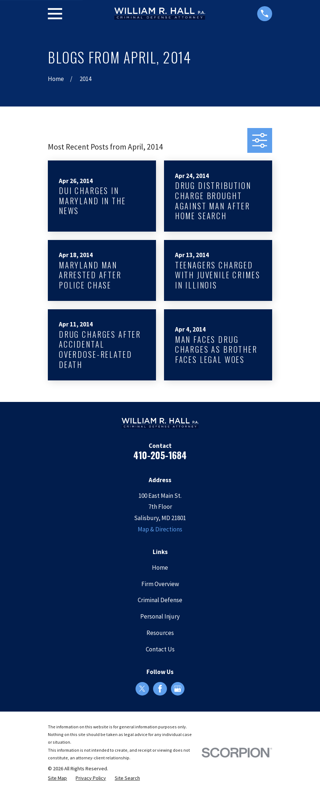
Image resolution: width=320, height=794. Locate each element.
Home (160, 567)
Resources (160, 633)
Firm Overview (160, 584)
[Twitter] (142, 688)
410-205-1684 (160, 455)
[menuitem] (57, 778)
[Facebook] (160, 688)
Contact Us (160, 649)
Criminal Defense (160, 600)
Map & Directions (160, 529)
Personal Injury (160, 616)
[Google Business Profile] (177, 688)
